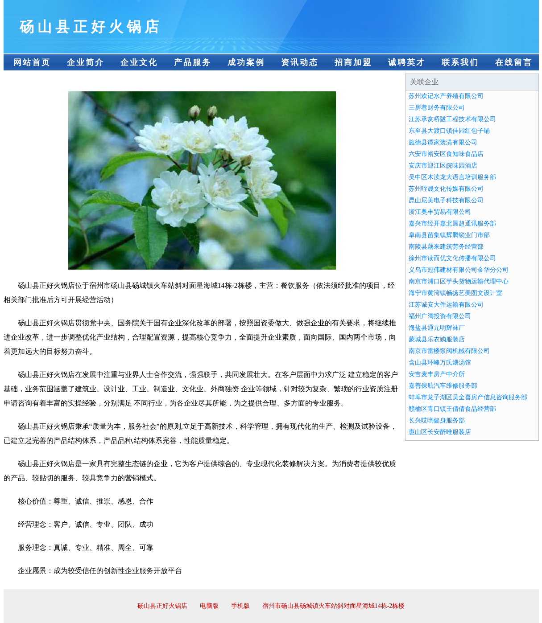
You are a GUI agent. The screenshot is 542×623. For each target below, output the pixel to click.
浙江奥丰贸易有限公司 (440, 212)
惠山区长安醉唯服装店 (440, 432)
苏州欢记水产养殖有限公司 (446, 96)
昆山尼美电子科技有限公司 (446, 200)
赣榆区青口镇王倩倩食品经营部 (452, 409)
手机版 (240, 606)
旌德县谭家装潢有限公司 (443, 142)
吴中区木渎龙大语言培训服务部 (452, 177)
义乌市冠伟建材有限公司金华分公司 (459, 269)
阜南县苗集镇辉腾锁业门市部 (449, 235)
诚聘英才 (407, 62)
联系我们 (460, 62)
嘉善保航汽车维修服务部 (443, 385)
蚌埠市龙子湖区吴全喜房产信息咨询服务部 (468, 397)
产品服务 (192, 62)
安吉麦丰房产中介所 (437, 374)
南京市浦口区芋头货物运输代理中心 (459, 281)
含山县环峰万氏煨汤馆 (440, 362)
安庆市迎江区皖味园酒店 (443, 165)
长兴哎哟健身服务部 (437, 420)
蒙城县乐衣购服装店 (437, 339)
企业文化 (139, 62)
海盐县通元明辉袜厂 (437, 327)
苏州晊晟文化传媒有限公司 (446, 188)
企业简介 (85, 62)
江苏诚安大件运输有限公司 (446, 304)
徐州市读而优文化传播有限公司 (452, 258)
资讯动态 (300, 62)
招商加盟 (353, 62)
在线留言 (514, 62)
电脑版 (209, 606)
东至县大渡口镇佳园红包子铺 (449, 130)
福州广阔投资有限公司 (440, 316)
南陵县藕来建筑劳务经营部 (446, 246)
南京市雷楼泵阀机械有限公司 (449, 351)
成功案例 (246, 62)
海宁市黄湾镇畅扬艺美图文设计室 (455, 293)
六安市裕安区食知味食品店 (446, 154)
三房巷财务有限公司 (437, 107)
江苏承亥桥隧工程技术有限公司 (452, 119)
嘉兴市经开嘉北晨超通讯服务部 (452, 223)
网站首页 (32, 62)
